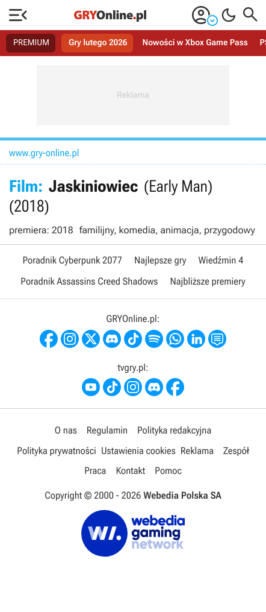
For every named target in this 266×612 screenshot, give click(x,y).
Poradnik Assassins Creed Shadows (89, 281)
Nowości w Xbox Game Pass (194, 43)
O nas (66, 430)
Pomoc (168, 470)
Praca (95, 470)
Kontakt (130, 470)
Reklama (197, 450)
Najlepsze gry (160, 260)
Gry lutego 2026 (98, 43)
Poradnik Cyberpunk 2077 (72, 260)
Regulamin (107, 430)
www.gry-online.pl (44, 153)
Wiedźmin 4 (220, 260)
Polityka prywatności (56, 450)
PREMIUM (31, 43)
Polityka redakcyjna (174, 430)
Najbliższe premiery (207, 281)
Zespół (236, 450)
